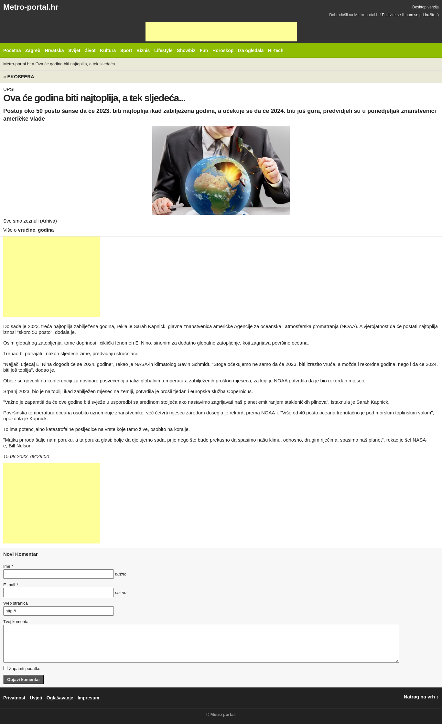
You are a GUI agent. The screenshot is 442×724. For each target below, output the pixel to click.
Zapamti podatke (21, 668)
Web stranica (15, 603)
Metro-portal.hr (31, 7)
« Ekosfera (18, 76)
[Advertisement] (221, 31)
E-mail (10, 584)
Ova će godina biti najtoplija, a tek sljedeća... (77, 63)
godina (46, 230)
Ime (8, 566)
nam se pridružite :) (422, 15)
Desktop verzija (425, 7)
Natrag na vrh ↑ (421, 696)
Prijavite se (391, 15)
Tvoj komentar (16, 621)
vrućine (26, 230)
